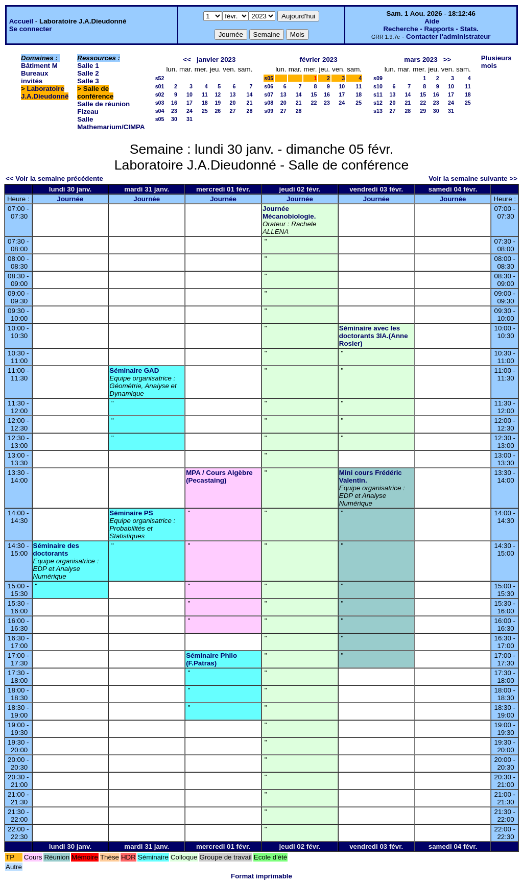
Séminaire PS (131, 513)
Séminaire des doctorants (56, 549)
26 (218, 111)
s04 (159, 111)
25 (205, 111)
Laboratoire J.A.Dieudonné (44, 92)
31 (189, 119)
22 (314, 103)
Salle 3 (88, 81)
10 (189, 94)
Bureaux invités (34, 77)
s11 (378, 94)
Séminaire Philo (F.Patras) (211, 659)
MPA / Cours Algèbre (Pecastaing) (219, 476)
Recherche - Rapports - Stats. (431, 29)
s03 (159, 103)
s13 (378, 111)
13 (233, 94)
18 (205, 103)
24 (189, 111)
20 (233, 103)
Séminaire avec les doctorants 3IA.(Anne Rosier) (373, 335)
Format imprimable (261, 876)
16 (174, 103)
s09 (268, 111)
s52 (159, 78)
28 (249, 111)
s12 (378, 103)
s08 (268, 103)
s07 (268, 94)
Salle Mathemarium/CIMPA (111, 123)
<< (187, 59)
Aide (431, 21)
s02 (159, 94)
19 (218, 103)
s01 (159, 86)
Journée (70, 199)
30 (174, 119)
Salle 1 (88, 65)
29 (423, 111)
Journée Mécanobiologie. (289, 212)
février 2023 (319, 59)
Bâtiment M (39, 65)
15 (314, 94)
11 (205, 94)
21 (249, 103)
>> (447, 59)
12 (218, 94)
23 (174, 111)
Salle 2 (88, 73)
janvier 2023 (216, 59)
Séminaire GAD (134, 370)
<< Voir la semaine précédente (54, 178)
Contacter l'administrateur (448, 36)
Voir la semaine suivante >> (473, 178)
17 (189, 103)
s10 (378, 86)
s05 (159, 119)
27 (233, 111)
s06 (268, 86)
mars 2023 (420, 59)
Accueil (21, 21)
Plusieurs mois (496, 61)
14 (249, 94)
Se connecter (30, 29)
